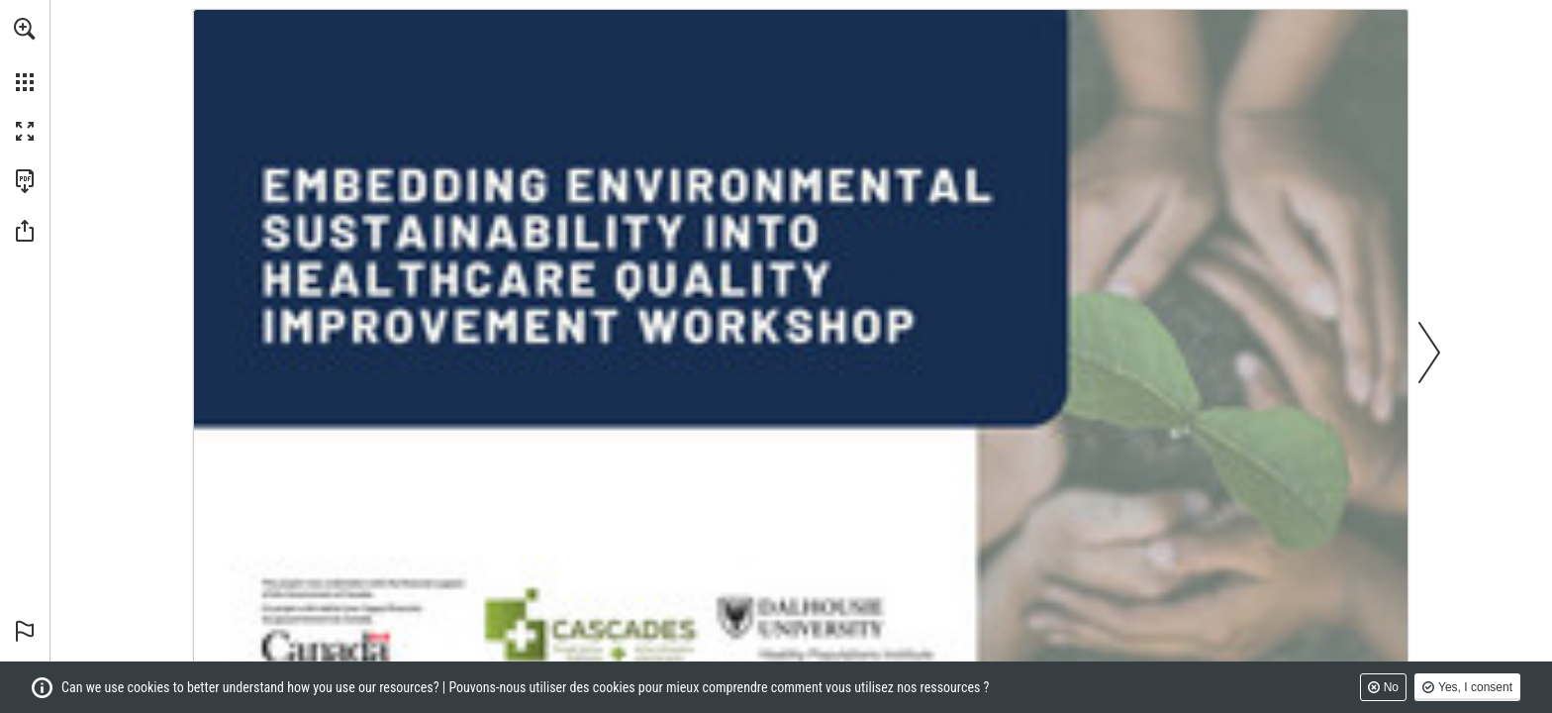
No (1391, 687)
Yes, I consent (1475, 687)
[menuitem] (24, 54)
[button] (24, 28)
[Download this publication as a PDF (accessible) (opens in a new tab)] (24, 181)
